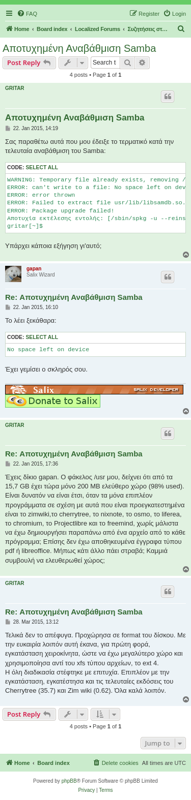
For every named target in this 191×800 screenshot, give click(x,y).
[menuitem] (27, 14)
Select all (41, 167)
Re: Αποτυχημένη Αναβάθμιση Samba (74, 297)
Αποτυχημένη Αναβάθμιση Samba (79, 48)
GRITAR (14, 88)
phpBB (69, 781)
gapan (33, 268)
